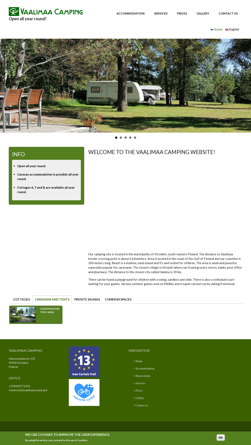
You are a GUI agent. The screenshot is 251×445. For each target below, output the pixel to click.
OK (220, 437)
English (232, 29)
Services (160, 13)
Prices (182, 13)
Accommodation (130, 13)
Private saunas (87, 299)
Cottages (21, 299)
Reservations (142, 375)
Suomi (216, 29)
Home (138, 361)
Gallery (203, 13)
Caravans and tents (53, 299)
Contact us (228, 13)
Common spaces (118, 299)
